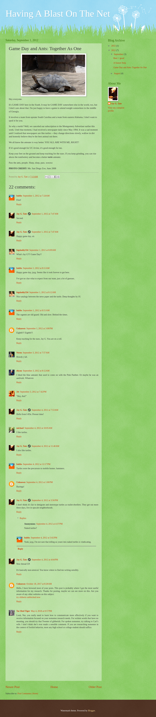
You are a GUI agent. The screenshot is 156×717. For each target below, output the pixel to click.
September (119, 54)
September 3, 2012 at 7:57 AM (36, 353)
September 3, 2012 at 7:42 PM (33, 392)
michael (20, 428)
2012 (113, 50)
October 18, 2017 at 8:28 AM (39, 584)
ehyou (19, 371)
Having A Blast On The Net (58, 13)
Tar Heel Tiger (23, 611)
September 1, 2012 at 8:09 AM (42, 250)
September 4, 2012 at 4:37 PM (49, 524)
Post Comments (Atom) (27, 693)
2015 (113, 46)
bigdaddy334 (22, 250)
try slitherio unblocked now (28, 597)
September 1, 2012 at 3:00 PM (39, 328)
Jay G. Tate (21, 214)
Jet (17, 392)
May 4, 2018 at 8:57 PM (41, 611)
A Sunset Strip (119, 63)
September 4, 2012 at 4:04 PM (45, 560)
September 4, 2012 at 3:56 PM (45, 500)
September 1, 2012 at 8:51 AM (36, 310)
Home (54, 687)
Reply (19, 204)
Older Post (95, 687)
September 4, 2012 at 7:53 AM (45, 410)
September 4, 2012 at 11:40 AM (45, 446)
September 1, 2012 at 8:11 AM (36, 268)
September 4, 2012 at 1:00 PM (39, 482)
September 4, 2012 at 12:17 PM (36, 464)
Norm (19, 353)
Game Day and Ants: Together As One (130, 67)
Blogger (91, 710)
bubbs (19, 196)
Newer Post (13, 687)
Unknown (21, 328)
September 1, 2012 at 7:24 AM (36, 196)
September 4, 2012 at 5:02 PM (44, 538)
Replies (23, 518)
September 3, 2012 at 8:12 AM (36, 371)
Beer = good (118, 58)
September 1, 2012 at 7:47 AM (45, 214)
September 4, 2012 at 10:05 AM (38, 428)
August (117, 73)
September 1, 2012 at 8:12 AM (42, 292)
